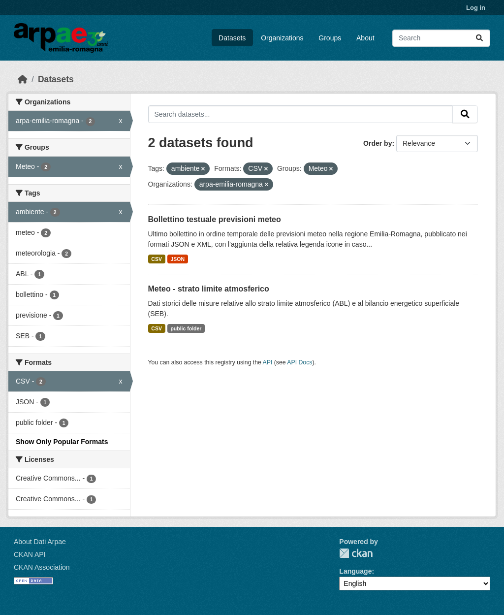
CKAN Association (42, 567)
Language (355, 571)
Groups (329, 38)
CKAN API (30, 554)
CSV (156, 259)
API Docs (299, 362)
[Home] (23, 79)
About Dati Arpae (40, 542)
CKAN (356, 553)
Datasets (232, 38)
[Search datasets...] (441, 38)
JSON (177, 259)
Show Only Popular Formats (62, 442)
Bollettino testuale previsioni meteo (214, 219)
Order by (377, 143)
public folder (185, 328)
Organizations (282, 38)
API (268, 362)
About (365, 38)
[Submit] (479, 38)
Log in (475, 7)
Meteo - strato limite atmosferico (208, 289)
